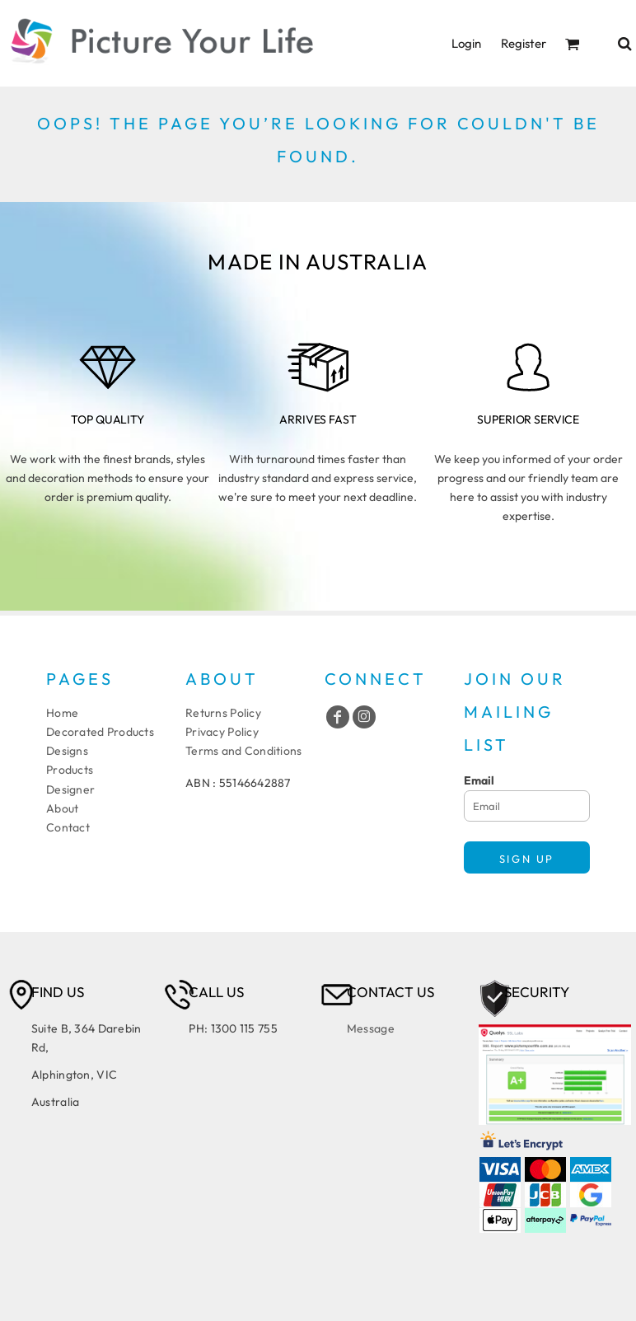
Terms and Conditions (243, 750)
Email (479, 780)
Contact (68, 827)
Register (523, 43)
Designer (70, 789)
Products (69, 769)
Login (466, 43)
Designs (67, 750)
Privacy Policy (222, 731)
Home (62, 712)
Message (371, 1028)
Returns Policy (223, 712)
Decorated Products (100, 731)
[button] (572, 43)
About (62, 808)
